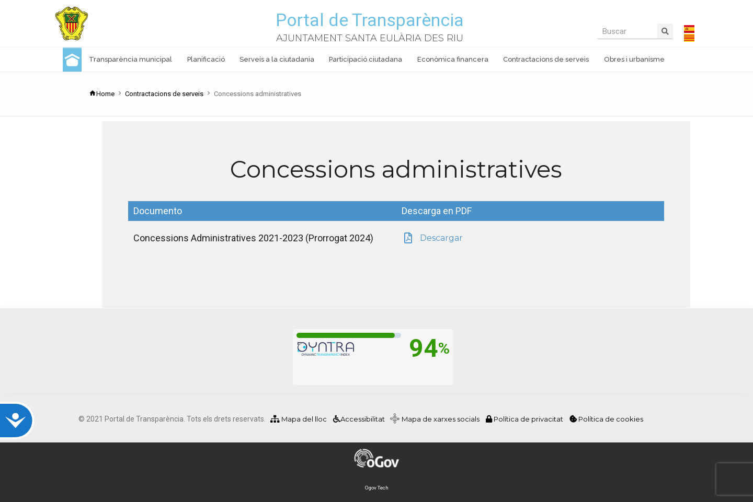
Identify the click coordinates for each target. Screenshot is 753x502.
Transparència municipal (130, 59)
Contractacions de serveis (546, 59)
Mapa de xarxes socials (443, 419)
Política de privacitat (525, 419)
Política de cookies (606, 419)
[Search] (665, 31)
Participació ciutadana (365, 59)
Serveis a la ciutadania (276, 59)
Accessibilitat (358, 419)
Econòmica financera (452, 59)
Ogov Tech (377, 488)
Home (102, 94)
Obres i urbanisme (634, 59)
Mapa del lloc (298, 419)
